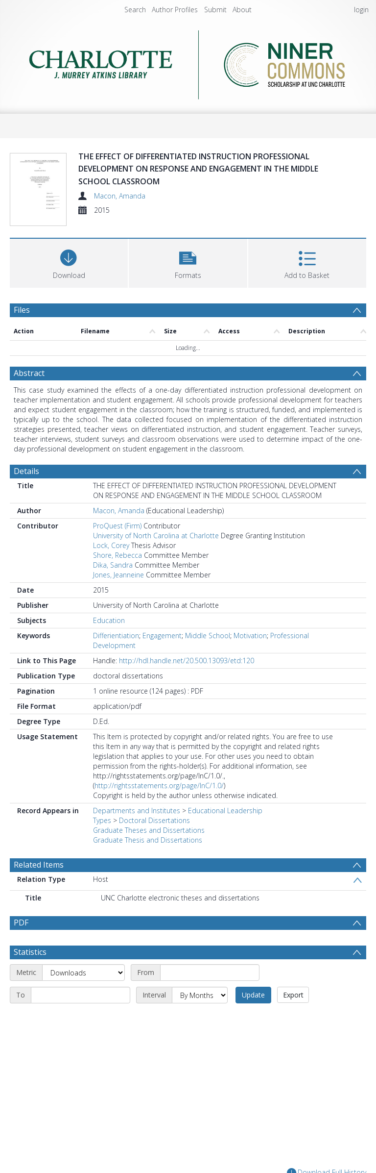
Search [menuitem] (135, 9)
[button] (188, 262)
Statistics (30, 952)
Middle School (207, 635)
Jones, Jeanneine (118, 574)
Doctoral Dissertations (154, 820)
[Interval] (200, 995)
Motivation (250, 635)
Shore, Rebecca (117, 555)
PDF (21, 922)
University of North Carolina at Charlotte (156, 535)
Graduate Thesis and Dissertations (147, 840)
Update (253, 994)
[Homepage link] (187, 62)
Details (26, 471)
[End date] (80, 995)
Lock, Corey (111, 545)
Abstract (29, 373)
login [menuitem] (361, 9)
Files (22, 309)
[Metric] (83, 972)
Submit (215, 9)
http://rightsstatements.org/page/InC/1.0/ (159, 785)
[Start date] (209, 972)
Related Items (39, 864)
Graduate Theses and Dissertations (149, 830)
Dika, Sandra (113, 565)
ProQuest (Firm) (117, 525)
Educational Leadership (225, 810)
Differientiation (116, 635)
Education (109, 620)
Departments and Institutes (136, 810)
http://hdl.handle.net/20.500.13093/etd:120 (186, 660)
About (242, 9)
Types (102, 820)
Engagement (162, 635)
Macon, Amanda (119, 195)
